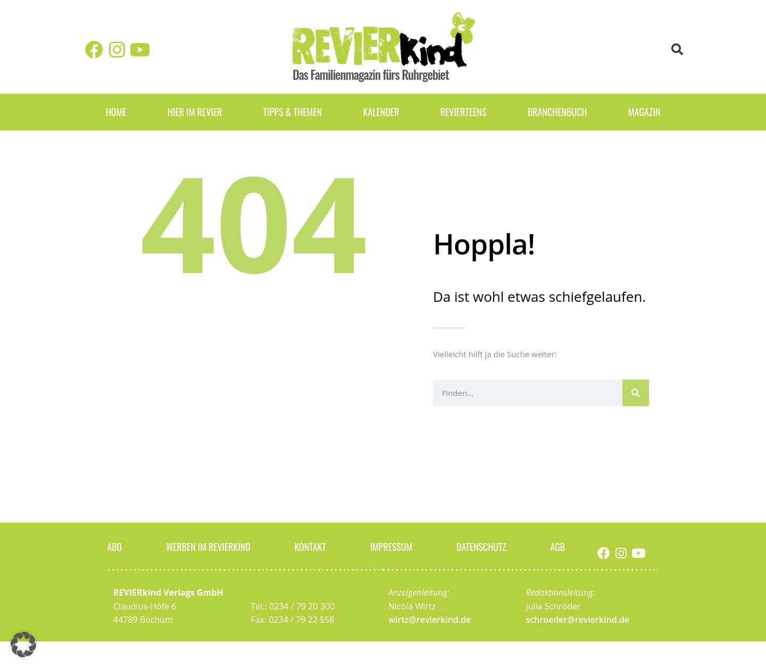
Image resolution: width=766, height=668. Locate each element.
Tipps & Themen (292, 112)
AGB (558, 546)
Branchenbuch (557, 112)
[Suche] (635, 393)
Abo (114, 546)
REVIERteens (463, 112)
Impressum (391, 546)
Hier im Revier (195, 112)
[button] (677, 50)
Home (116, 112)
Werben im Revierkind (208, 546)
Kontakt (311, 546)
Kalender (381, 112)
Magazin (644, 112)
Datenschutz (481, 546)
